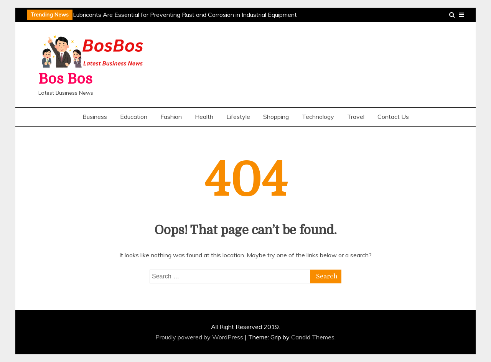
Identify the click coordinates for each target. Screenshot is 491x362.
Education (133, 116)
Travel (355, 116)
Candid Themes (312, 337)
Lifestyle (238, 116)
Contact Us (393, 116)
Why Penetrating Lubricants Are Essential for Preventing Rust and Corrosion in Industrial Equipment (160, 14)
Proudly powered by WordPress (200, 337)
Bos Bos (65, 79)
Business (94, 116)
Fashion (171, 116)
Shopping (276, 116)
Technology (318, 116)
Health (204, 116)
